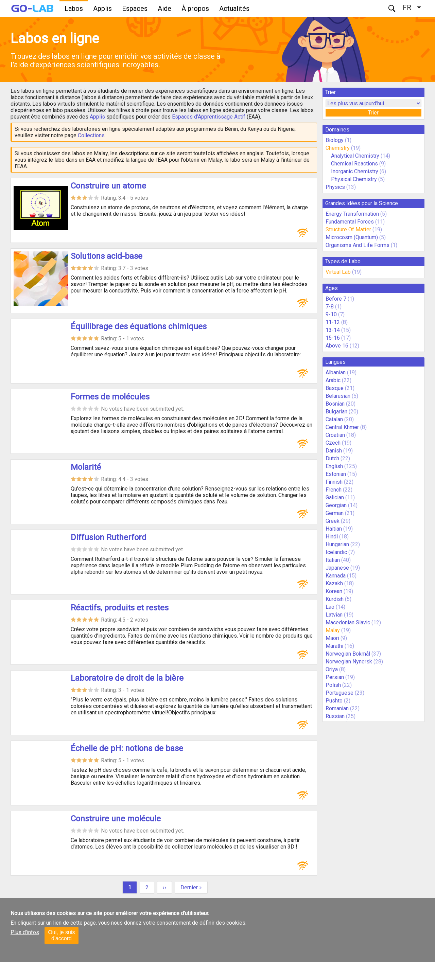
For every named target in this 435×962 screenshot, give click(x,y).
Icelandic (336, 552)
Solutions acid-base (106, 256)
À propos (195, 8)
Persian (335, 677)
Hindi (332, 536)
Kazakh (334, 583)
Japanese (337, 568)
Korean (334, 591)
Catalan (334, 419)
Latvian (334, 614)
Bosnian (335, 403)
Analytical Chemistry (355, 156)
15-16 (333, 338)
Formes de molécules (110, 397)
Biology (335, 140)
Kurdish (335, 599)
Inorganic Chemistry (355, 171)
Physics (335, 187)
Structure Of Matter (348, 229)
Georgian (336, 505)
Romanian (337, 708)
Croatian (335, 435)
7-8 (330, 306)
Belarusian (338, 396)
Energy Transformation (352, 214)
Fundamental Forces (350, 221)
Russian (335, 716)
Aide (164, 8)
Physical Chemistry (354, 179)
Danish (334, 450)
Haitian (334, 528)
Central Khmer (342, 427)
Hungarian (337, 544)
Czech (333, 443)
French (334, 489)
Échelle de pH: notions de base (127, 748)
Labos (74, 8)
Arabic (333, 380)
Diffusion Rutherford (108, 537)
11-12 (333, 322)
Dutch (332, 458)
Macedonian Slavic (348, 622)
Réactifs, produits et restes (120, 607)
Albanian (336, 372)
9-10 (331, 314)
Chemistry (338, 148)
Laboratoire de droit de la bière (127, 678)
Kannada (336, 575)
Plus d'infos (25, 932)
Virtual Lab (338, 272)
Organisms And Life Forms (357, 245)
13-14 (333, 330)
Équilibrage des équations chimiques (139, 326)
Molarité (86, 467)
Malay (333, 630)
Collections (91, 135)
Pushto (334, 700)
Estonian (336, 474)
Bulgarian (336, 411)
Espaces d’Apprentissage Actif (208, 116)
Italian (333, 560)
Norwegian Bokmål (348, 654)
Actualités (234, 8)
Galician (335, 497)
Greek (333, 521)
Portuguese (339, 693)
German (335, 513)
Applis (102, 8)
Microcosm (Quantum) (352, 237)
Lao (330, 607)
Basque (335, 388)
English (334, 466)
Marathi (334, 646)
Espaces (134, 8)
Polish (333, 685)
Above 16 (337, 345)
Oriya (332, 669)
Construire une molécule (116, 818)
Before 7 (336, 299)
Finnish (334, 482)
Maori (332, 638)
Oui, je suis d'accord (61, 935)
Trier (373, 112)
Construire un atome (108, 186)
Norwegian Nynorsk (349, 661)
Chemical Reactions (354, 163)
